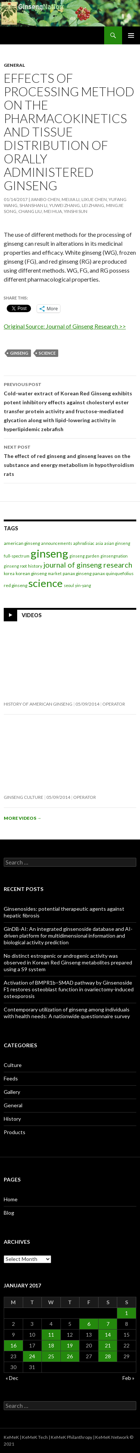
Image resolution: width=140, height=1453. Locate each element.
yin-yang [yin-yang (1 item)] (83, 585)
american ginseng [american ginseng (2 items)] (22, 543)
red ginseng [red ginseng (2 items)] (15, 585)
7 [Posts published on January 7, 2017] (107, 1324)
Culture (13, 1065)
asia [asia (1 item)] (99, 543)
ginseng (19, 353)
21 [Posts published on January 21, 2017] (108, 1345)
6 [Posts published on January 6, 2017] (88, 1324)
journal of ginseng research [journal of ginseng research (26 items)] (87, 564)
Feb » (128, 1378)
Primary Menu (131, 35)
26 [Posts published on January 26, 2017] (70, 1356)
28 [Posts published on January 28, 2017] (108, 1356)
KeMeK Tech (35, 1437)
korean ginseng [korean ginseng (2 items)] (31, 573)
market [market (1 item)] (55, 573)
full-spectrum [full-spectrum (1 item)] (16, 555)
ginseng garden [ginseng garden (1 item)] (84, 555)
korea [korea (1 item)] (9, 573)
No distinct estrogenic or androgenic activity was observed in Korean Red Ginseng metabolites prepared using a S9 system (68, 962)
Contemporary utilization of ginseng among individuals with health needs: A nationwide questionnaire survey (67, 1012)
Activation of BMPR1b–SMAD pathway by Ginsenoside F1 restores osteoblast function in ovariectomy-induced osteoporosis (69, 989)
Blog (9, 1212)
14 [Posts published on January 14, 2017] (108, 1334)
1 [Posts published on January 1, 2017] (126, 1313)
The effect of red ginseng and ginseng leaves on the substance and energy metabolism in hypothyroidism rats (70, 460)
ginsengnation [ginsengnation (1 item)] (114, 555)
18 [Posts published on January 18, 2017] (51, 1345)
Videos (32, 615)
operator (113, 704)
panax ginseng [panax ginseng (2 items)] (77, 573)
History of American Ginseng (38, 704)
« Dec (12, 1378)
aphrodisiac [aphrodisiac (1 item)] (83, 543)
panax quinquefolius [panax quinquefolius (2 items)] (113, 573)
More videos (22, 818)
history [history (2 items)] (35, 566)
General (14, 65)
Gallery (12, 1092)
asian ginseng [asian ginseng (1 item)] (117, 543)
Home (11, 1199)
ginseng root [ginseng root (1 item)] (15, 566)
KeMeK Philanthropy (71, 1437)
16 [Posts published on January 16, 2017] (13, 1345)
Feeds (11, 1078)
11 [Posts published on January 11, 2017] (51, 1334)
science (47, 353)
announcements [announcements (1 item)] (56, 543)
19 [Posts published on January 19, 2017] (70, 1345)
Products (14, 1132)
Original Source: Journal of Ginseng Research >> (65, 326)
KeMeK (11, 1437)
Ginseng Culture (23, 797)
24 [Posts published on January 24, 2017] (32, 1356)
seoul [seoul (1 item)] (69, 585)
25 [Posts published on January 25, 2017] (51, 1356)
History (12, 1118)
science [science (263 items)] (45, 583)
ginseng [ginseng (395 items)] (49, 553)
